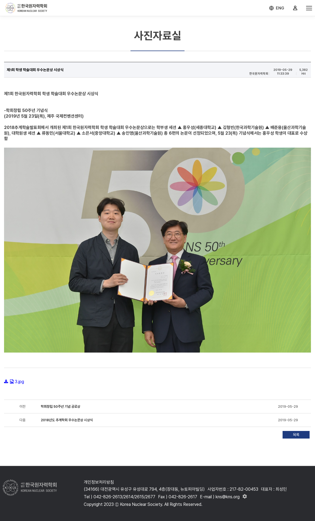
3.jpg (19, 381)
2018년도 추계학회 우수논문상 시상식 (67, 420)
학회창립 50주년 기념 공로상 (60, 406)
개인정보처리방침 (99, 482)
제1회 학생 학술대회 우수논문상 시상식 (35, 70)
